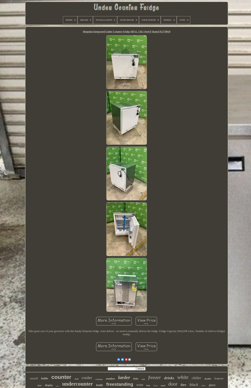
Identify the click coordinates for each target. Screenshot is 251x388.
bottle (99, 385)
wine (139, 385)
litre (183, 385)
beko (135, 378)
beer (40, 385)
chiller (196, 378)
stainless (110, 378)
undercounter (77, 384)
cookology (99, 379)
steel (77, 379)
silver (203, 385)
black (194, 384)
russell (34, 378)
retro (57, 386)
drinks (169, 378)
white (182, 377)
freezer (154, 377)
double (207, 378)
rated (163, 385)
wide (143, 379)
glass (212, 385)
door (173, 384)
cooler (87, 377)
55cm (155, 385)
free (148, 385)
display (49, 385)
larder (124, 377)
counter (61, 377)
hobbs (44, 378)
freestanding (119, 384)
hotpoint (218, 378)
